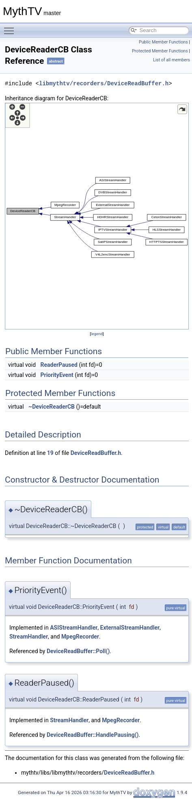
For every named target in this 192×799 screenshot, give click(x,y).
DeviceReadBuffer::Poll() (78, 651)
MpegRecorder (80, 636)
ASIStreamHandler (73, 627)
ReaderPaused (59, 365)
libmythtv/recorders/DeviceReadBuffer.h (103, 83)
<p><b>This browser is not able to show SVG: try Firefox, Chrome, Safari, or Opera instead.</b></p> (96, 216)
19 (50, 453)
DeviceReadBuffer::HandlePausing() (93, 735)
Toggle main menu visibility (11, 27)
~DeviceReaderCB (51, 406)
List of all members (171, 60)
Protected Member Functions (160, 51)
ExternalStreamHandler (130, 627)
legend (97, 333)
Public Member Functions (163, 42)
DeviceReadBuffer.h (96, 453)
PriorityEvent (57, 375)
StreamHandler (28, 636)
